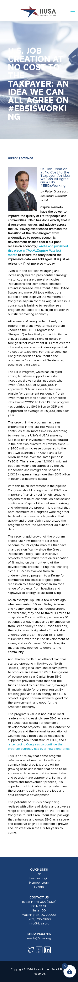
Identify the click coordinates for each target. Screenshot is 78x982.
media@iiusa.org (39, 938)
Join (39, 874)
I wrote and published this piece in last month (38, 250)
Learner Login (39, 878)
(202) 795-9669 (39, 919)
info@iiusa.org (39, 923)
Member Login (39, 882)
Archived (27, 158)
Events (39, 887)
